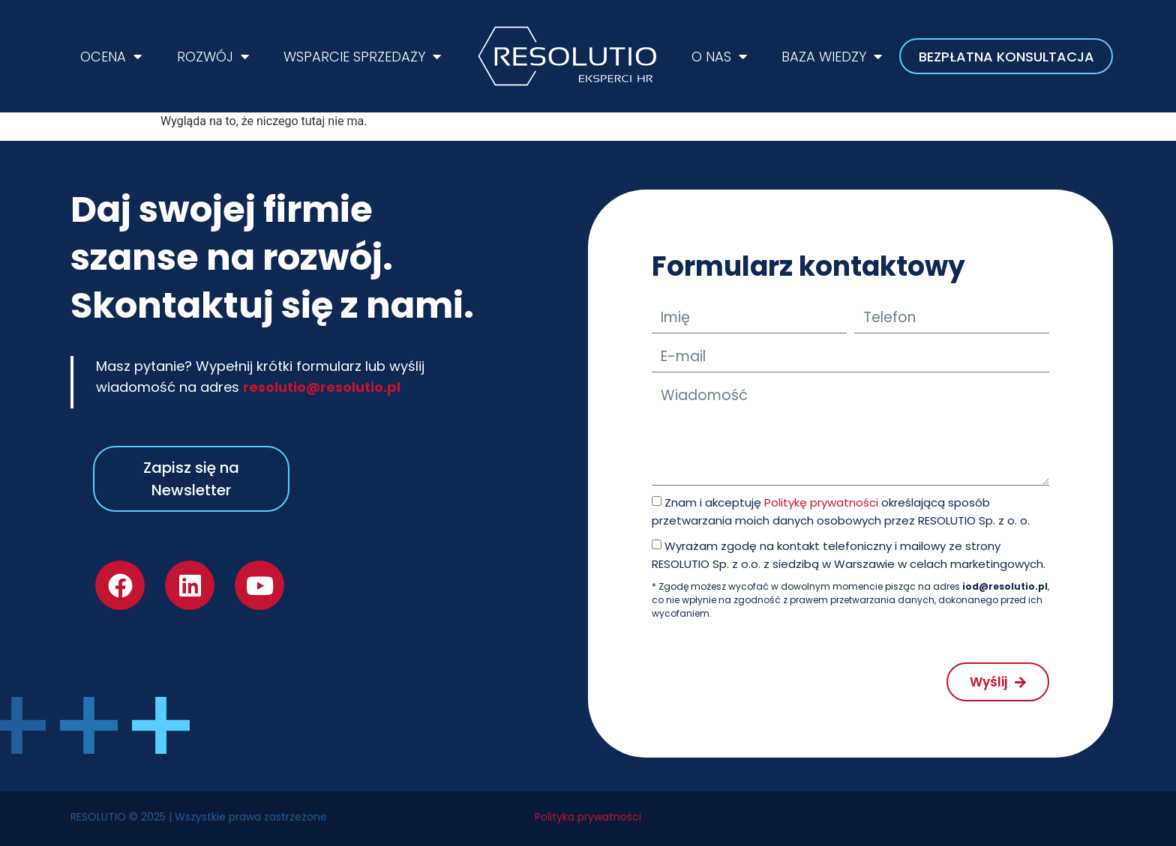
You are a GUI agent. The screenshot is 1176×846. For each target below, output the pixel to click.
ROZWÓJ (213, 56)
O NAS (719, 56)
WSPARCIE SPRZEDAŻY (362, 56)
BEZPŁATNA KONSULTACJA (1006, 56)
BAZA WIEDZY (832, 56)
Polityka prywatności (588, 816)
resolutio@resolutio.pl (321, 387)
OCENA (111, 56)
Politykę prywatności (821, 502)
